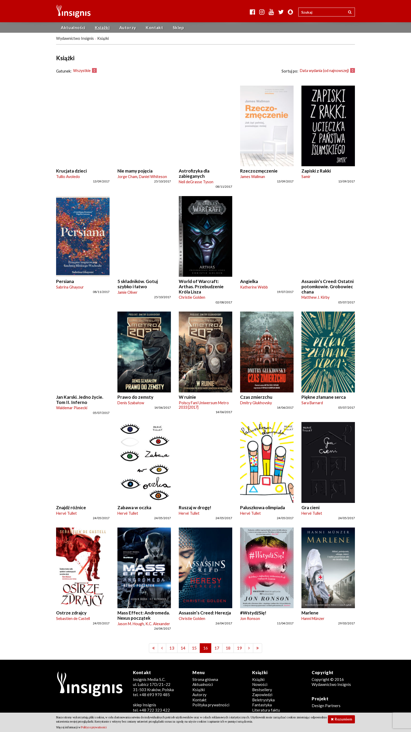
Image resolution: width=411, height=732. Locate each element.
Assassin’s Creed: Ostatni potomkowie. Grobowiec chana (327, 286)
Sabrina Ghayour (70, 287)
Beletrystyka (263, 699)
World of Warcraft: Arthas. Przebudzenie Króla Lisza (201, 286)
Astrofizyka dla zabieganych (194, 173)
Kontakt (154, 27)
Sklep (178, 27)
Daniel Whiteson (153, 176)
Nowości (259, 684)
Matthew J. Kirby (315, 297)
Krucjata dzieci (71, 171)
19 (239, 647)
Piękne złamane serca (323, 397)
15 (194, 647)
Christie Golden (192, 297)
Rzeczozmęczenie (259, 171)
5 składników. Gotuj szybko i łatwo (137, 284)
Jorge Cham (127, 176)
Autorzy (127, 27)
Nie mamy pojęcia (135, 171)
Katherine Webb (254, 287)
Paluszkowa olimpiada (262, 507)
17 (216, 647)
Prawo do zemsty (135, 397)
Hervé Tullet (66, 513)
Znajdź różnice (71, 507)
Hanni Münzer (313, 618)
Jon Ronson (250, 618)
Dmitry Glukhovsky (256, 403)
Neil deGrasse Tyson (196, 182)
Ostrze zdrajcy (71, 612)
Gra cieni (310, 507)
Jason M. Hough (130, 624)
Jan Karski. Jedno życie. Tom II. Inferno (79, 399)
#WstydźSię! (253, 612)
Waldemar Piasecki (71, 408)
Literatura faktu (266, 710)
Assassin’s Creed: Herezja (205, 612)
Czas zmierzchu (256, 397)
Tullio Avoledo (68, 176)
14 (183, 647)
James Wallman (252, 176)
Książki (102, 27)
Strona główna (205, 679)
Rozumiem (343, 719)
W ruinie (187, 397)
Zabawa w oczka (134, 507)
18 (228, 647)
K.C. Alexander (157, 624)
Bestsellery (262, 689)
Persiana (65, 281)
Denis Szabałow (130, 403)
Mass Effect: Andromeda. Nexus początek (143, 615)
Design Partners (326, 705)
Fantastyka (262, 704)
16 (205, 647)
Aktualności (73, 27)
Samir (306, 176)
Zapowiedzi (262, 694)
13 (171, 647)
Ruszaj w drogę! (195, 507)
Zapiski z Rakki (316, 171)
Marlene (309, 612)
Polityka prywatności (210, 704)
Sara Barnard (312, 403)
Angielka (249, 281)
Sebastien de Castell (73, 618)
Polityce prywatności (93, 727)
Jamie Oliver (127, 292)
